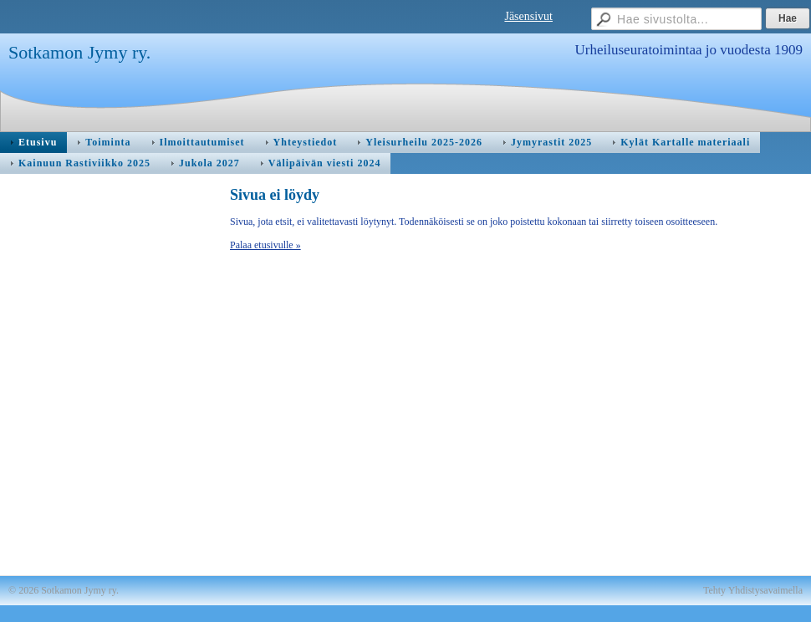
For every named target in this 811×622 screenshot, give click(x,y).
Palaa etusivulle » (265, 245)
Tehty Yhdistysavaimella (753, 590)
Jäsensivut (528, 16)
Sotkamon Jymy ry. (79, 52)
